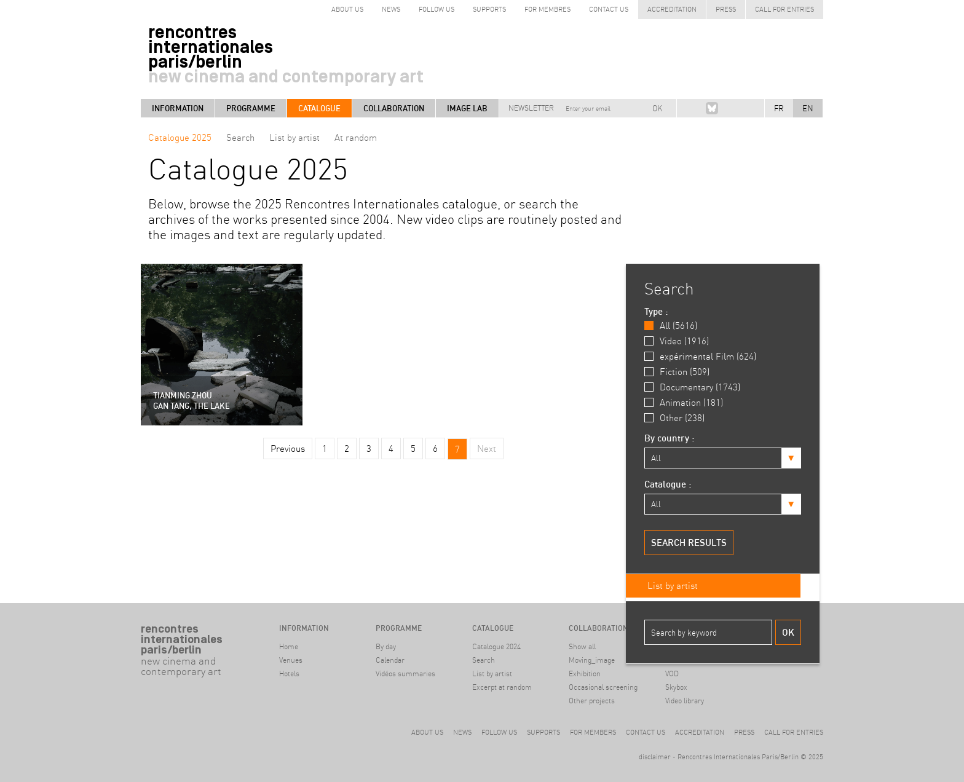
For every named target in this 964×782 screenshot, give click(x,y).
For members (593, 732)
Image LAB (467, 108)
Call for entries (784, 9)
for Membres (547, 9)
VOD (672, 673)
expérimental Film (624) (708, 356)
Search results (689, 542)
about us (347, 9)
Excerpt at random (502, 687)
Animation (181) (691, 402)
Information (177, 108)
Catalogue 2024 (496, 646)
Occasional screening (603, 687)
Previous (288, 448)
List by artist (294, 137)
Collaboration (393, 108)
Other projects (592, 700)
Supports (489, 9)
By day (386, 646)
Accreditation (672, 9)
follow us (436, 9)
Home (288, 646)
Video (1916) (684, 341)
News (391, 9)
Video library (684, 700)
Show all (582, 646)
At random (355, 137)
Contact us (608, 9)
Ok (788, 632)
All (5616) (678, 325)
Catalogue (319, 108)
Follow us (499, 732)
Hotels (289, 673)
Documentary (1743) (700, 387)
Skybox (676, 687)
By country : (669, 438)
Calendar (390, 660)
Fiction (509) (684, 371)
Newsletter (531, 108)
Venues (290, 660)
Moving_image (592, 660)
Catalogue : (668, 484)
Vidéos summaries (405, 673)
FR (779, 108)
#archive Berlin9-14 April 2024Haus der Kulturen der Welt (183, 708)
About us (427, 732)
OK (657, 108)
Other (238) (682, 417)
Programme (250, 108)
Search (240, 137)
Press (726, 9)
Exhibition (585, 673)
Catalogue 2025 (179, 137)
